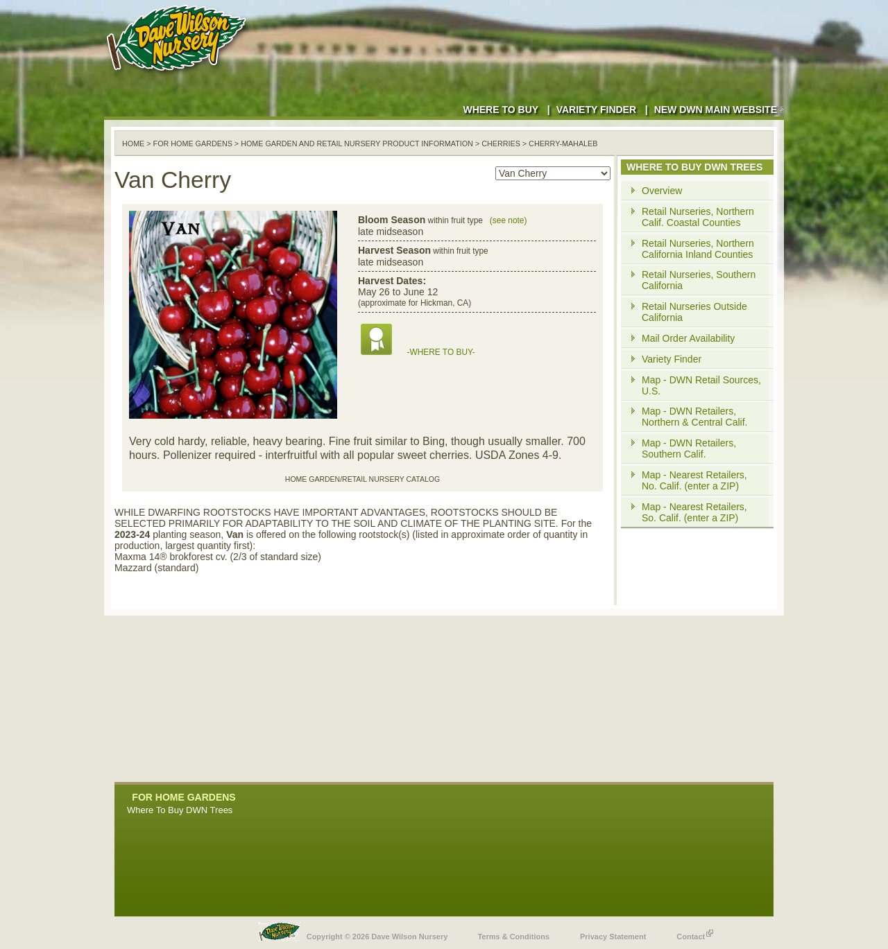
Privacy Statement (613, 936)
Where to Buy (500, 109)
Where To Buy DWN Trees (179, 810)
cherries (500, 143)
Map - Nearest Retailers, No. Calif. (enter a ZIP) (694, 480)
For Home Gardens (192, 143)
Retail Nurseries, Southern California (698, 280)
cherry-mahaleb (563, 143)
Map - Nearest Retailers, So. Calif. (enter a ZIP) (694, 512)
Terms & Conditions (513, 936)
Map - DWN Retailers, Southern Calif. (689, 448)
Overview (662, 190)
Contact (694, 933)
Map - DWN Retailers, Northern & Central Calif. (695, 417)
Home (133, 143)
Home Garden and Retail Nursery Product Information (357, 143)
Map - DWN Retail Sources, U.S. (701, 385)
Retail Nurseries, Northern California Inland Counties (698, 249)
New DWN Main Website (719, 109)
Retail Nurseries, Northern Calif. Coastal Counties (698, 217)
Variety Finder (596, 109)
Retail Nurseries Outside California (694, 312)
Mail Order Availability (688, 338)
